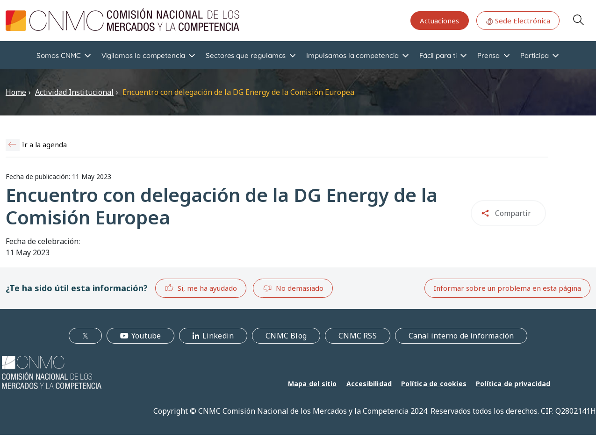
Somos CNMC (58, 55)
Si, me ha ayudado (201, 288)
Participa (534, 55)
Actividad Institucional (74, 92)
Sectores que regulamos (246, 55)
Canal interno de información (461, 336)
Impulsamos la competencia (352, 55)
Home (16, 92)
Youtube (146, 336)
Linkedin (218, 336)
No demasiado (293, 288)
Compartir (513, 213)
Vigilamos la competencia (143, 55)
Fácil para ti (438, 55)
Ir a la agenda (44, 144)
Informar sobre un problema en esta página (507, 288)
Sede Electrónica (518, 20)
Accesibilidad (369, 383)
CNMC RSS (357, 336)
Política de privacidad (513, 383)
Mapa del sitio (312, 383)
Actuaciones (439, 20)
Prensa (488, 55)
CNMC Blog (286, 336)
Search (578, 19)
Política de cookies (434, 383)
